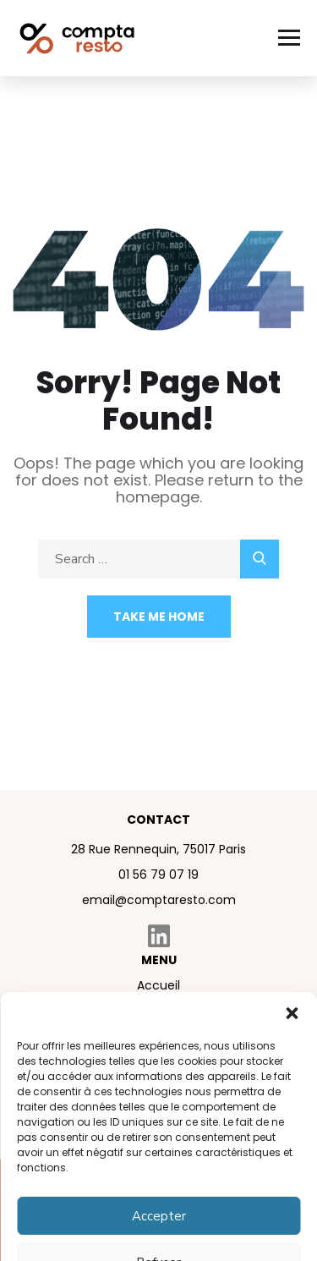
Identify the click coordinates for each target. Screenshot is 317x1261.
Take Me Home (159, 616)
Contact (158, 1093)
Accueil (158, 985)
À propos (158, 1012)
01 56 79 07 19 (158, 874)
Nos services (159, 1039)
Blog (158, 1066)
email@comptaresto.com (159, 899)
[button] (291, 1232)
